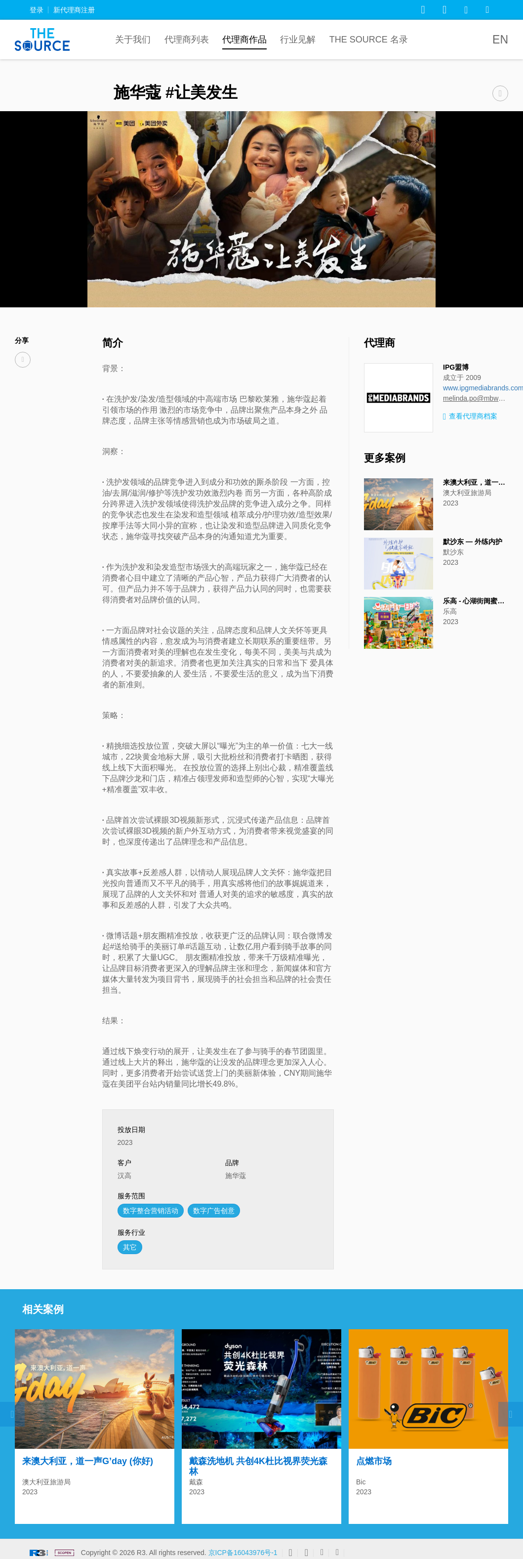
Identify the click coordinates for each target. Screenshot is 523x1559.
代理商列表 (186, 39)
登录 (36, 10)
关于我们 (133, 39)
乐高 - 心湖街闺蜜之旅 (477, 601)
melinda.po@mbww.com (475, 398)
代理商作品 (244, 39)
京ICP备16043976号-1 (243, 1548)
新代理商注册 (74, 10)
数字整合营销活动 (150, 1211)
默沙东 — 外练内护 (472, 542)
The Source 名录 (368, 39)
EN (500, 39)
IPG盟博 (456, 367)
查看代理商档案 (470, 417)
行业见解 (298, 39)
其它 (130, 1247)
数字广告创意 (214, 1211)
